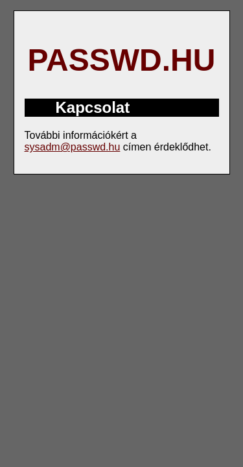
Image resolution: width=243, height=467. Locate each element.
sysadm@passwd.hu (73, 146)
